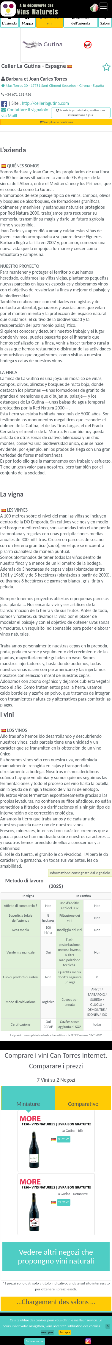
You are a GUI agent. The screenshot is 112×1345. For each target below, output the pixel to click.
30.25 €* (64, 1139)
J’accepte (65, 1332)
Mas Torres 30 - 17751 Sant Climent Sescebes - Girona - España (52, 85)
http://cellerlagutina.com (45, 103)
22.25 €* (64, 1202)
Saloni (105, 20)
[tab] (28, 1098)
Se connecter (34, 1341)
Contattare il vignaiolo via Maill (24, 112)
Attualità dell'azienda (80, 20)
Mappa (27, 20)
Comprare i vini (50, 20)
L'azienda (9, 20)
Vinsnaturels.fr (29, 9)
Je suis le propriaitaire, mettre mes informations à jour (80, 112)
